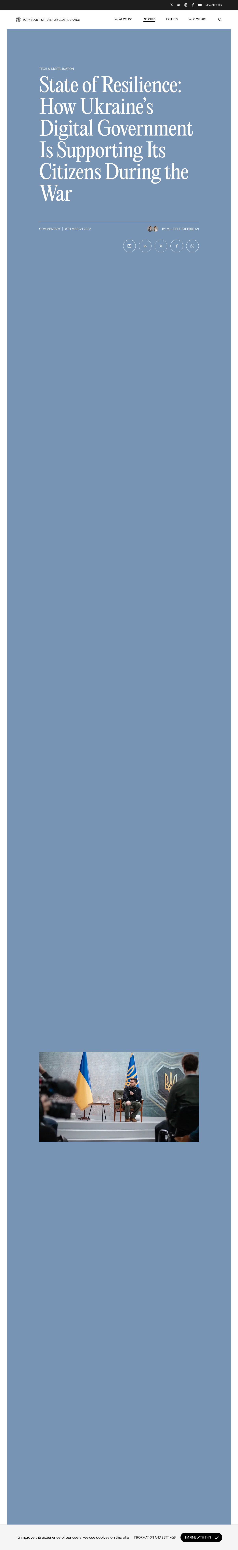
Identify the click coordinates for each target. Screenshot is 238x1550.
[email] (129, 246)
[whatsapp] (192, 246)
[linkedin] (145, 246)
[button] (48, 19)
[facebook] (176, 246)
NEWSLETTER (213, 5)
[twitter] (161, 246)
